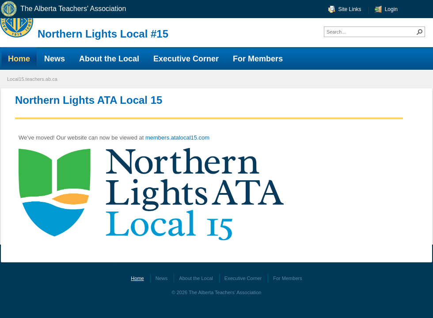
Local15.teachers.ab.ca (32, 79)
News (162, 278)
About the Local (196, 278)
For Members (287, 278)
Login (391, 9)
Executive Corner (243, 278)
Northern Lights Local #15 (103, 34)
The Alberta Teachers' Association (63, 9)
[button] (420, 32)
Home (137, 278)
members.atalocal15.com (177, 137)
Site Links (349, 9)
